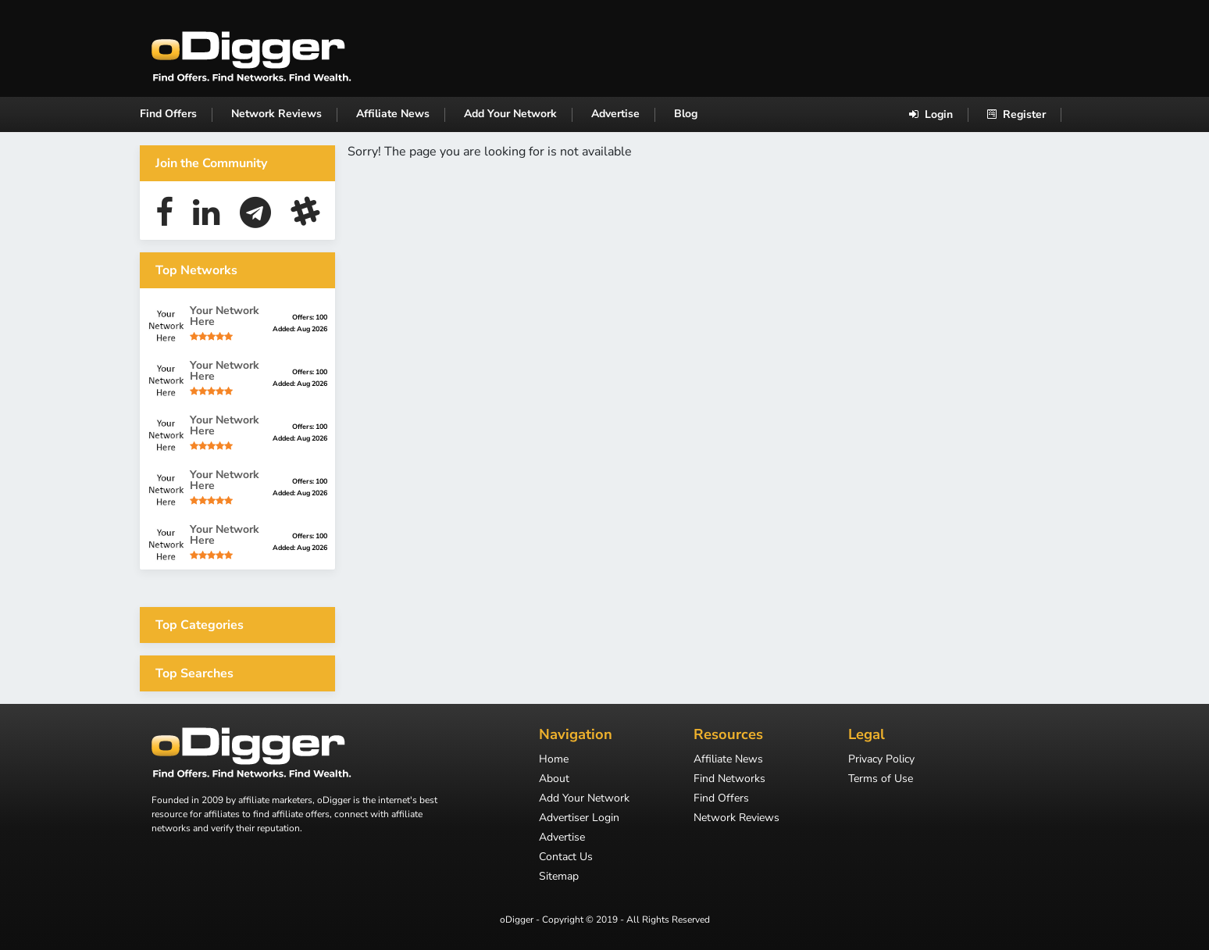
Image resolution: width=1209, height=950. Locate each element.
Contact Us (566, 858)
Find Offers (168, 113)
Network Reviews (276, 113)
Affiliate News (393, 113)
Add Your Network (510, 113)
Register (1016, 114)
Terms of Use (880, 779)
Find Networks (729, 779)
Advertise (615, 113)
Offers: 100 (309, 317)
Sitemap (559, 877)
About (554, 779)
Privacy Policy (881, 760)
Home (554, 760)
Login (931, 114)
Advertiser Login (579, 818)
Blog (685, 113)
